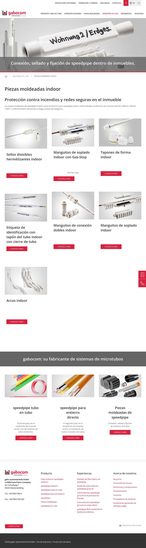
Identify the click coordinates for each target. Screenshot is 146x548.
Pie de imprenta (44, 542)
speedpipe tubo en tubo (51, 490)
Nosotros (117, 479)
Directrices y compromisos (125, 487)
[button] (138, 3)
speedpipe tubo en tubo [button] (51, 13)
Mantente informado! (130, 525)
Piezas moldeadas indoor (45, 76)
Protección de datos (62, 542)
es (131, 3)
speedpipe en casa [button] (110, 13)
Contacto (116, 3)
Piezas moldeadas (49, 502)
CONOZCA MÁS (16, 175)
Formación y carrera (88, 3)
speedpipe (45, 498)
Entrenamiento (120, 491)
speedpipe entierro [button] (72, 13)
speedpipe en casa (20, 76)
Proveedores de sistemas (124, 499)
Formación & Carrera (122, 483)
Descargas (105, 3)
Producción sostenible (65, 3)
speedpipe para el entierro (52, 494)
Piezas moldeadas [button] (92, 13)
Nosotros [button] (139, 13)
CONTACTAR (14, 526)
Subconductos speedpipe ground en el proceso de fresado (88, 495)
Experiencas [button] (126, 13)
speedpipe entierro (49, 486)
